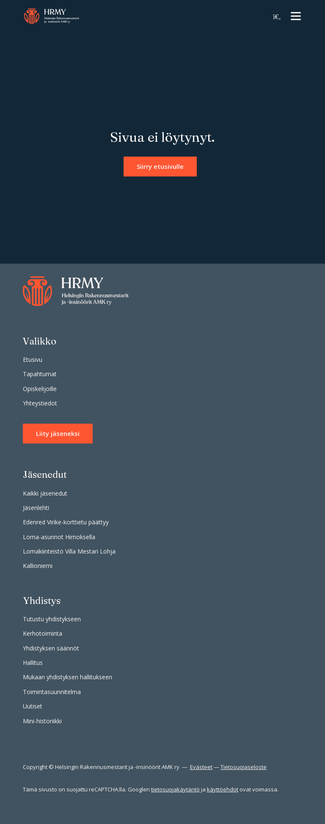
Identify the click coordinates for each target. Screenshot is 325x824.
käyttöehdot (222, 789)
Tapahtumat (40, 374)
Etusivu (32, 360)
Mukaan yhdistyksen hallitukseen (67, 677)
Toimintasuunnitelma (52, 692)
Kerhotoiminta (42, 633)
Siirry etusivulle (160, 166)
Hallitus (33, 663)
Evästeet (201, 767)
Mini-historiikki (42, 721)
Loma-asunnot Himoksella (59, 537)
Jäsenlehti (36, 508)
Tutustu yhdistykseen (52, 619)
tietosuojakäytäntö (175, 789)
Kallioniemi (37, 566)
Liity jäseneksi (58, 433)
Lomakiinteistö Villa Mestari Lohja (69, 551)
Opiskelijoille (40, 389)
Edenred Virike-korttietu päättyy (66, 522)
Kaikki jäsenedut (45, 493)
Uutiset (32, 706)
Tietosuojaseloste (243, 767)
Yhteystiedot (40, 403)
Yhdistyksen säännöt (51, 648)
